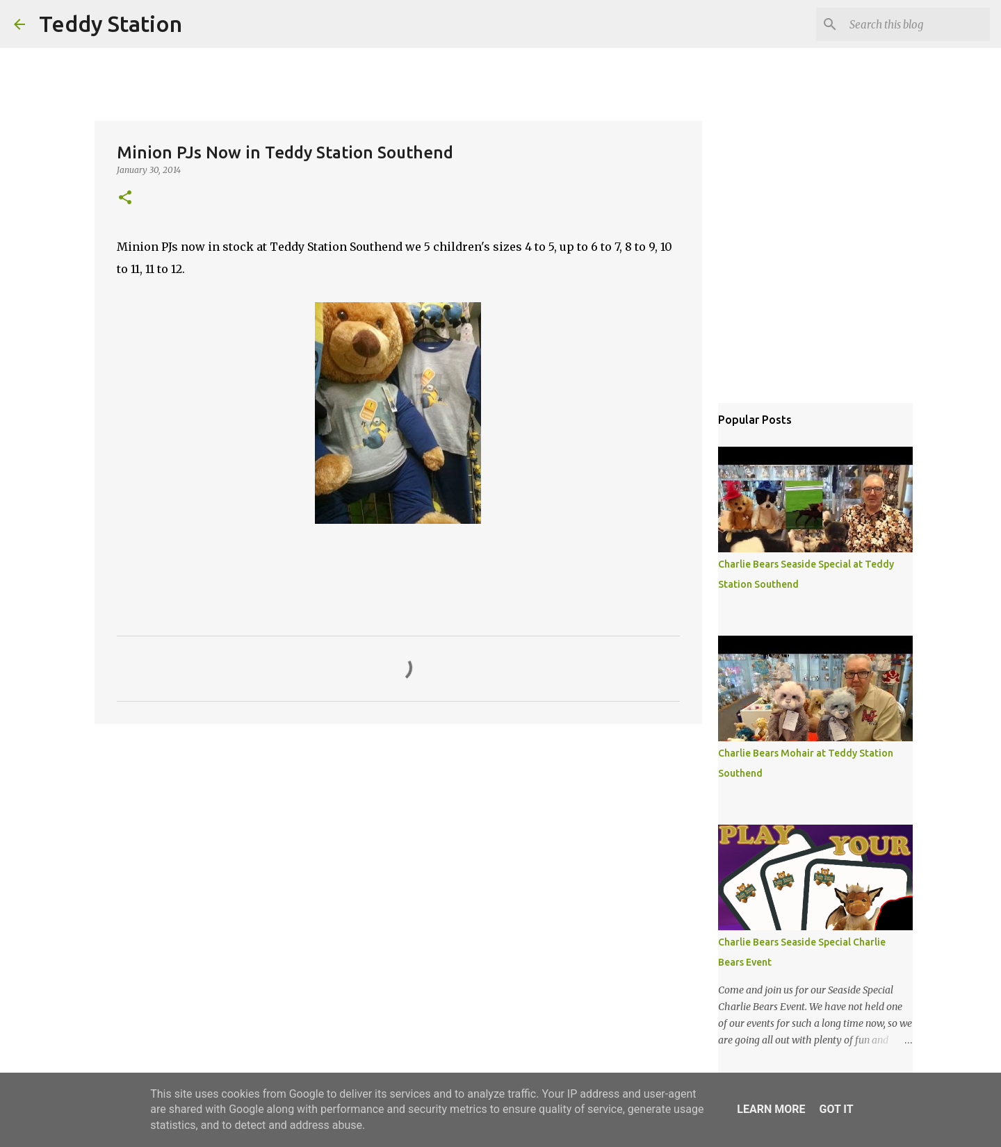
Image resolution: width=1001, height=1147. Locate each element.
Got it (836, 1109)
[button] (125, 198)
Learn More (771, 1109)
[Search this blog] (917, 24)
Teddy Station (110, 23)
